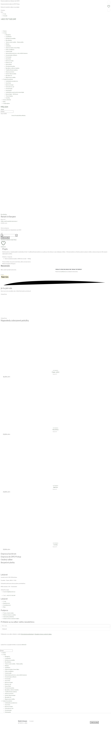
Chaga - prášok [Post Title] (55, 372)
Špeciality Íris (9, 75)
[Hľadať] (14, 111)
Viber (15, 239)
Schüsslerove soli (10, 86)
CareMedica (8, 36)
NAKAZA (24, 644)
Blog (4, 101)
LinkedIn (8, 239)
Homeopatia (9, 90)
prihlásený (63, 271)
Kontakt (5, 15)
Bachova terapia (9, 60)
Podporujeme (6, 103)
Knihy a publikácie (10, 49)
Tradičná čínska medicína (12, 70)
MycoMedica (9, 40)
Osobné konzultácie (8, 79)
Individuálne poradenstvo (12, 81)
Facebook (3, 239)
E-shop (5, 32)
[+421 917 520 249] (55, 19)
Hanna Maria (9, 64)
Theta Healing (9, 96)
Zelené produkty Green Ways (13, 47)
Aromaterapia (9, 88)
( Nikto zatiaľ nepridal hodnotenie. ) (9, 221)
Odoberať (4, 629)
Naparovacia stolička (10, 77)
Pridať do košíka (5, 237)
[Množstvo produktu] (9, 235)
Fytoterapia (8, 57)
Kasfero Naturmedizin (11, 73)
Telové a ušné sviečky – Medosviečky (15, 42)
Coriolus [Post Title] (55, 544)
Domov (5, 31)
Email (12, 239)
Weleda (7, 44)
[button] (2, 109)
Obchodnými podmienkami (27, 634)
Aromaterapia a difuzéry (11, 55)
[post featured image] (20, 345)
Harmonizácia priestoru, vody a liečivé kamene (17, 53)
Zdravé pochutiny (10, 71)
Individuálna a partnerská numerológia (15, 92)
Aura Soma (8, 58)
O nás (4, 14)
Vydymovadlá (9, 51)
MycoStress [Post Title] (55, 429)
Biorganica (8, 34)
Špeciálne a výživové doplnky (12, 68)
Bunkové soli (9, 62)
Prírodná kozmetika (10, 66)
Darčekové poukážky (11, 38)
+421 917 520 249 (11, 595)
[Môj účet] (4, 107)
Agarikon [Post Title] (55, 487)
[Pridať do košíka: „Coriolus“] (108, 2)
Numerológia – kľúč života (12, 94)
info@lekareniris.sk (10, 591)
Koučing (8, 97)
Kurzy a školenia (7, 99)
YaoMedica (8, 45)
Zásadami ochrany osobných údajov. (43, 634)
